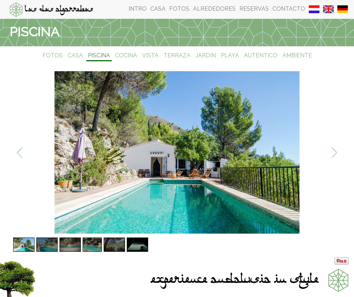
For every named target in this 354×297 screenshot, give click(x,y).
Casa (158, 8)
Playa (230, 55)
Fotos (179, 8)
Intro (138, 8)
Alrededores (214, 8)
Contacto (288, 8)
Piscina (99, 55)
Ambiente (297, 55)
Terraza (177, 55)
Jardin (206, 55)
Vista (150, 55)
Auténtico (260, 55)
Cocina (126, 55)
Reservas (254, 8)
